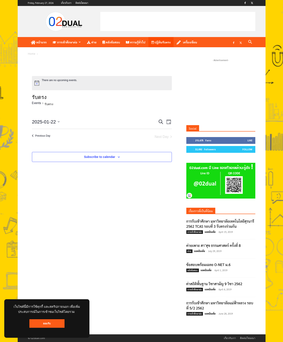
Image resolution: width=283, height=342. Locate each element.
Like (249, 140)
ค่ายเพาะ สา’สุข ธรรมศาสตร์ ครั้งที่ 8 (213, 245)
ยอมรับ (47, 323)
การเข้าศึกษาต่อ (67, 42)
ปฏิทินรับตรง (161, 42)
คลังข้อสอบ (111, 42)
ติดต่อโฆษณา (82, 2)
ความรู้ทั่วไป (135, 42)
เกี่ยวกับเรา (66, 2)
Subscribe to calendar (99, 157)
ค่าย (91, 42)
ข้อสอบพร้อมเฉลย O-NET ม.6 (208, 264)
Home (31, 54)
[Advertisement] (177, 21)
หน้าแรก (39, 42)
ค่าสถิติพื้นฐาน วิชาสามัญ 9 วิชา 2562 (214, 283)
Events (36, 103)
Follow (247, 149)
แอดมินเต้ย (210, 231)
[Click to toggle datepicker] (46, 121)
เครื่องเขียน (187, 42)
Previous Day (41, 135)
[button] (250, 42)
